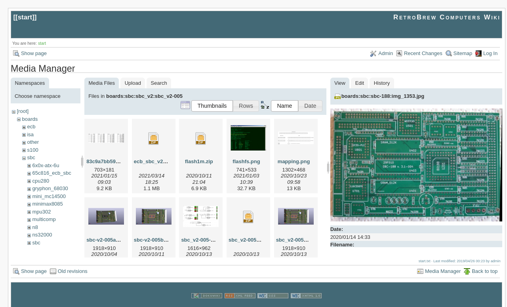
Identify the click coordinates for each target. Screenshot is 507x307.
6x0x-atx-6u (45, 165)
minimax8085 (47, 204)
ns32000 (42, 235)
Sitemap (463, 53)
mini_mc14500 (49, 196)
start (25, 17)
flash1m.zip (199, 161)
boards (30, 119)
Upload (133, 83)
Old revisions (73, 264)
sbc (31, 157)
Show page (34, 53)
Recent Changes (423, 53)
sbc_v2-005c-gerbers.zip (258, 240)
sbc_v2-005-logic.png (207, 240)
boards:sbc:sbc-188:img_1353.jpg (383, 96)
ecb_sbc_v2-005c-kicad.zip (167, 161)
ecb (31, 127)
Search (159, 83)
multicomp (43, 219)
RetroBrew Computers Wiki (447, 17)
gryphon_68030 (50, 188)
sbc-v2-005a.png (106, 240)
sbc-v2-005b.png (154, 240)
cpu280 (40, 181)
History (382, 83)
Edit (359, 83)
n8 (35, 227)
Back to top (484, 264)
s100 (32, 150)
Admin (385, 53)
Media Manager (443, 264)
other (33, 142)
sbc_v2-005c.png (297, 240)
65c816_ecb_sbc (51, 173)
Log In (490, 53)
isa (30, 134)
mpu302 (41, 212)
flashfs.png (246, 161)
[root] (23, 111)
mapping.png (294, 161)
